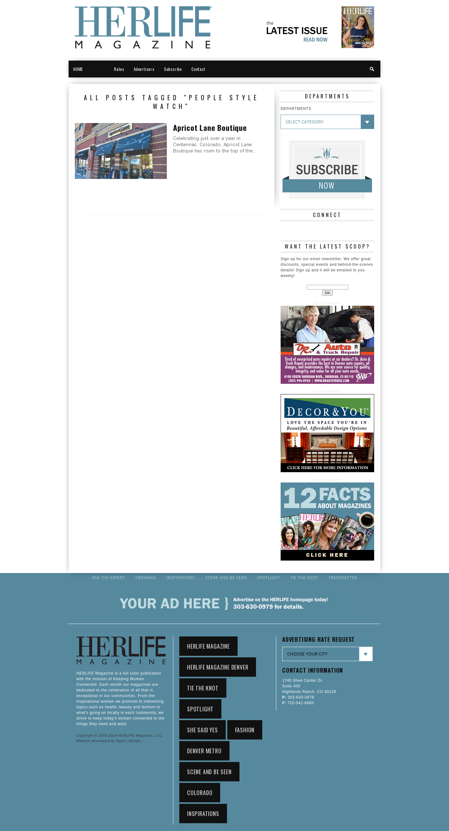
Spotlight (268, 577)
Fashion (245, 730)
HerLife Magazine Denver (217, 667)
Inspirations (181, 577)
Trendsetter (343, 577)
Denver (98, 69)
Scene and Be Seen (226, 577)
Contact (198, 69)
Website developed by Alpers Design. (109, 741)
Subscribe (173, 69)
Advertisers (144, 69)
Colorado (199, 793)
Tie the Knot (304, 577)
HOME (78, 69)
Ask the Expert (108, 577)
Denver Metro (204, 751)
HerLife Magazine (208, 646)
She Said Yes (202, 730)
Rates (119, 69)
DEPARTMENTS (296, 108)
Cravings (146, 577)
